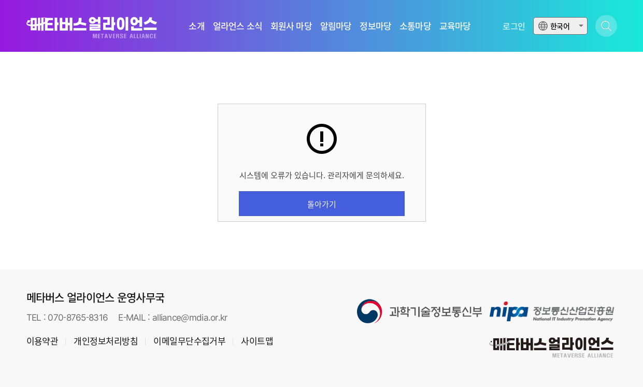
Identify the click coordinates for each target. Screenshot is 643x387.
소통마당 (415, 26)
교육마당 (455, 26)
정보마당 (375, 26)
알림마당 (336, 26)
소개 (196, 26)
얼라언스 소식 (237, 26)
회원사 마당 (291, 26)
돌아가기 (321, 204)
